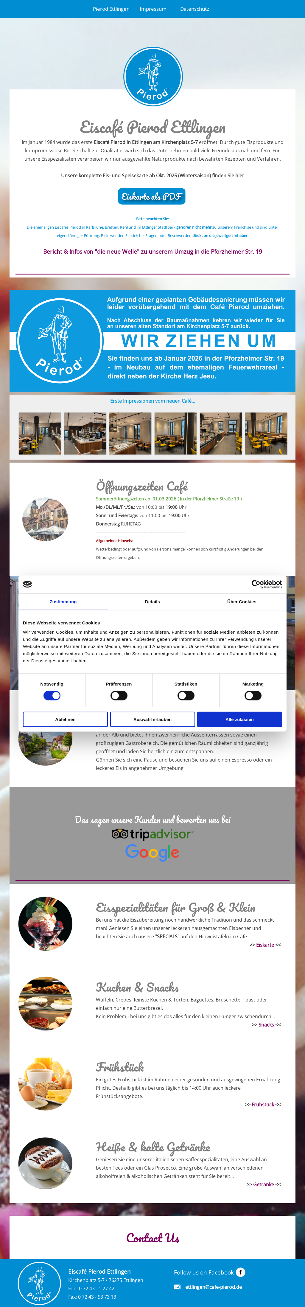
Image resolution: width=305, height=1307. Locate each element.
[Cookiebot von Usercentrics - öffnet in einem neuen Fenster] (256, 584)
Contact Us (152, 1237)
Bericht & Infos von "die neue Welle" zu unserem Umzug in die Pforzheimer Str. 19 (152, 251)
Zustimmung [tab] (63, 601)
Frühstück (263, 1104)
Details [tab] (152, 601)
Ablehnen (65, 719)
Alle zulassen (239, 719)
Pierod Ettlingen (111, 8)
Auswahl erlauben (152, 719)
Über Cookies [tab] (241, 601)
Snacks (266, 1024)
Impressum (153, 8)
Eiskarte (265, 945)
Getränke (263, 1184)
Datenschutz (194, 8)
